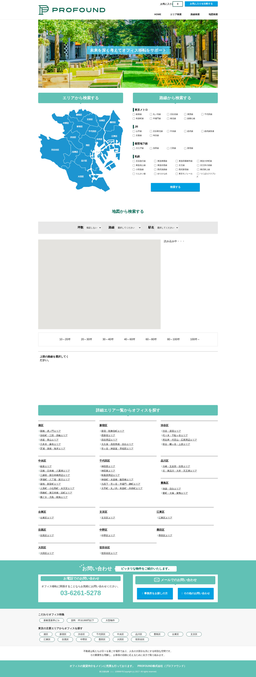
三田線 (171, 148)
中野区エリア (108, 535)
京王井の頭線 (204, 165)
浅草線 (154, 148)
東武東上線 (203, 169)
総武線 (188, 131)
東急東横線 (160, 161)
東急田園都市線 (184, 161)
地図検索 (213, 14)
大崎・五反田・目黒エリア (176, 466)
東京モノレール (184, 174)
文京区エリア (108, 517)
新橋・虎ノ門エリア (50, 431)
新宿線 (188, 148)
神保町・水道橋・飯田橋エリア (117, 479)
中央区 (42, 460)
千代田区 (104, 460)
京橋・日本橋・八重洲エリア (55, 470)
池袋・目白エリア (172, 488)
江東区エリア (165, 517)
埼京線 (154, 135)
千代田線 (206, 114)
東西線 (188, 114)
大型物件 (110, 620)
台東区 (42, 511)
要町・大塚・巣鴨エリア (175, 493)
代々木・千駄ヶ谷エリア (175, 435)
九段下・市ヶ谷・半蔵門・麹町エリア (120, 484)
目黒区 (42, 529)
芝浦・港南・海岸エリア (52, 448)
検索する (175, 187)
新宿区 (103, 425)
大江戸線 (138, 148)
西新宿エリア (108, 435)
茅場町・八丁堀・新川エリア (55, 479)
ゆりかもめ (160, 174)
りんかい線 (139, 174)
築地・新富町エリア (50, 484)
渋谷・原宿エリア (172, 431)
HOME (157, 14)
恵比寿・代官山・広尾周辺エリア (180, 439)
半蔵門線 (155, 118)
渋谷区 (164, 425)
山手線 (137, 131)
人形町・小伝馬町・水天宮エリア (57, 488)
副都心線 (189, 118)
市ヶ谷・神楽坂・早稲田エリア (117, 448)
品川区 (164, 460)
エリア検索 (176, 14)
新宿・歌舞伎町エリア (112, 431)
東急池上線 (139, 165)
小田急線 (138, 169)
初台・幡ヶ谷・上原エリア (176, 444)
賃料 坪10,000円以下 (82, 620)
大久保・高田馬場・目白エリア (117, 444)
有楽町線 (138, 118)
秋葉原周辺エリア (110, 475)
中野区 (103, 529)
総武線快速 (207, 131)
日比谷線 (172, 114)
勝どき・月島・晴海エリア (54, 497)
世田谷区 (104, 547)
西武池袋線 (160, 169)
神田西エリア (108, 466)
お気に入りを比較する (201, 3)
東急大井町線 (204, 161)
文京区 (103, 511)
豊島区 (164, 482)
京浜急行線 (139, 161)
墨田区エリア (165, 535)
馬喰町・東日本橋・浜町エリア (56, 492)
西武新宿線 (182, 169)
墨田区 (160, 529)
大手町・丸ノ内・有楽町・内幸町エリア (122, 488)
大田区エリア (47, 553)
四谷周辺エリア (109, 439)
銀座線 (137, 114)
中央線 (171, 131)
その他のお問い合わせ (197, 593)
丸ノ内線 (155, 114)
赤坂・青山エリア (49, 439)
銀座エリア (46, 466)
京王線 (180, 165)
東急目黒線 (160, 165)
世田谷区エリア (109, 553)
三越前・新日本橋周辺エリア (55, 475)
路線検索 (195, 14)
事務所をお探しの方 (156, 593)
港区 (40, 425)
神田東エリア (108, 470)
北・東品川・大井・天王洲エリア (180, 470)
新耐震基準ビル (52, 620)
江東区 (160, 511)
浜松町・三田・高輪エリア (54, 435)
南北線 (171, 118)
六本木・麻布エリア (50, 444)
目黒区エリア (47, 535)
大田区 (42, 547)
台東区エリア (47, 517)
